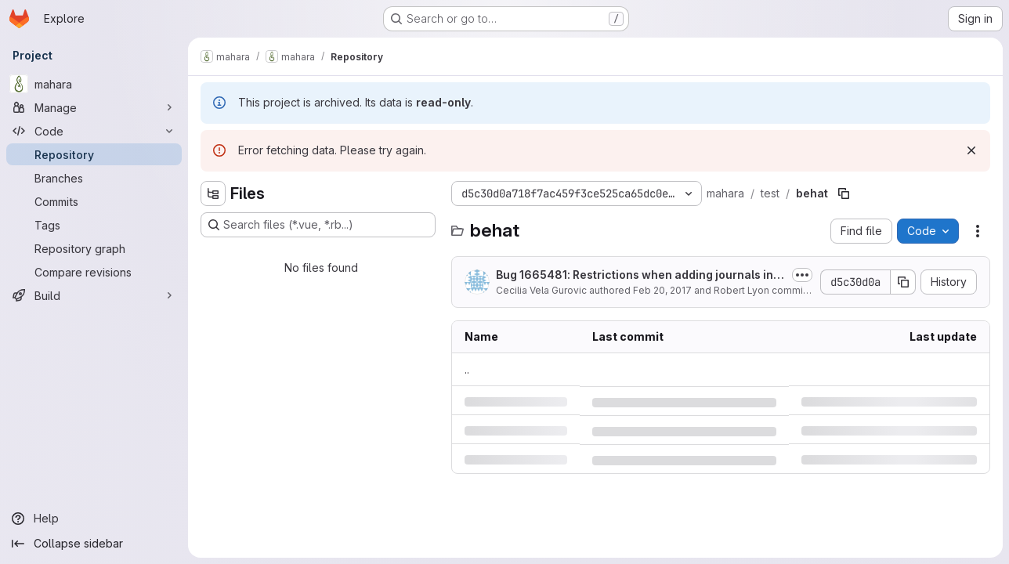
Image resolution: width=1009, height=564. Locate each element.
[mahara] (94, 84)
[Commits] (94, 201)
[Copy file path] (843, 193)
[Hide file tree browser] (213, 193)
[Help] (94, 519)
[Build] (94, 295)
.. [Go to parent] (467, 369)
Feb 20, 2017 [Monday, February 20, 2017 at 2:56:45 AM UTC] (662, 290)
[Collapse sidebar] (94, 544)
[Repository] (94, 154)
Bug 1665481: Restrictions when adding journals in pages (639, 275)
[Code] (94, 131)
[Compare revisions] (94, 272)
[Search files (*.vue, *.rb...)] (318, 224)
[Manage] (94, 107)
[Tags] (94, 225)
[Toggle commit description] (802, 275)
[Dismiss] (971, 150)
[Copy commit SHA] (903, 282)
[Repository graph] (94, 248)
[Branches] (94, 178)
